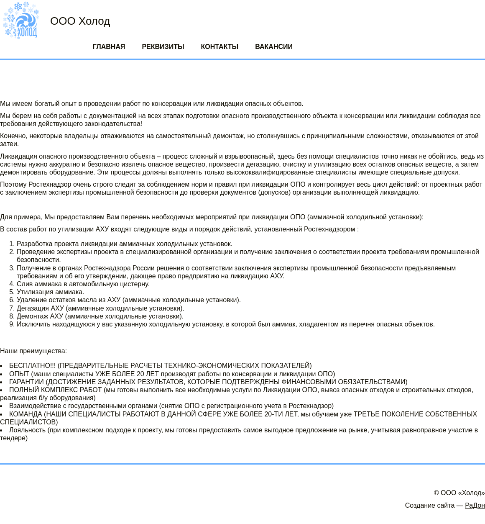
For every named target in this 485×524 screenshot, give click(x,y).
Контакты (220, 46)
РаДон (475, 505)
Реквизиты (163, 46)
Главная (109, 46)
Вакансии (274, 46)
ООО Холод (80, 21)
